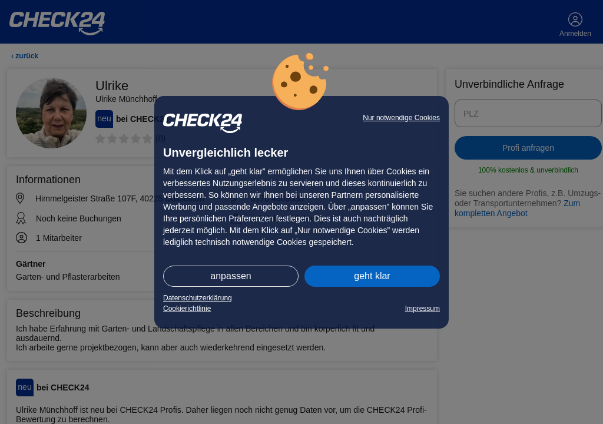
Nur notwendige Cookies (401, 118)
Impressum (422, 308)
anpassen (230, 276)
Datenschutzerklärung (197, 298)
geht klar (372, 276)
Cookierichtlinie (187, 308)
